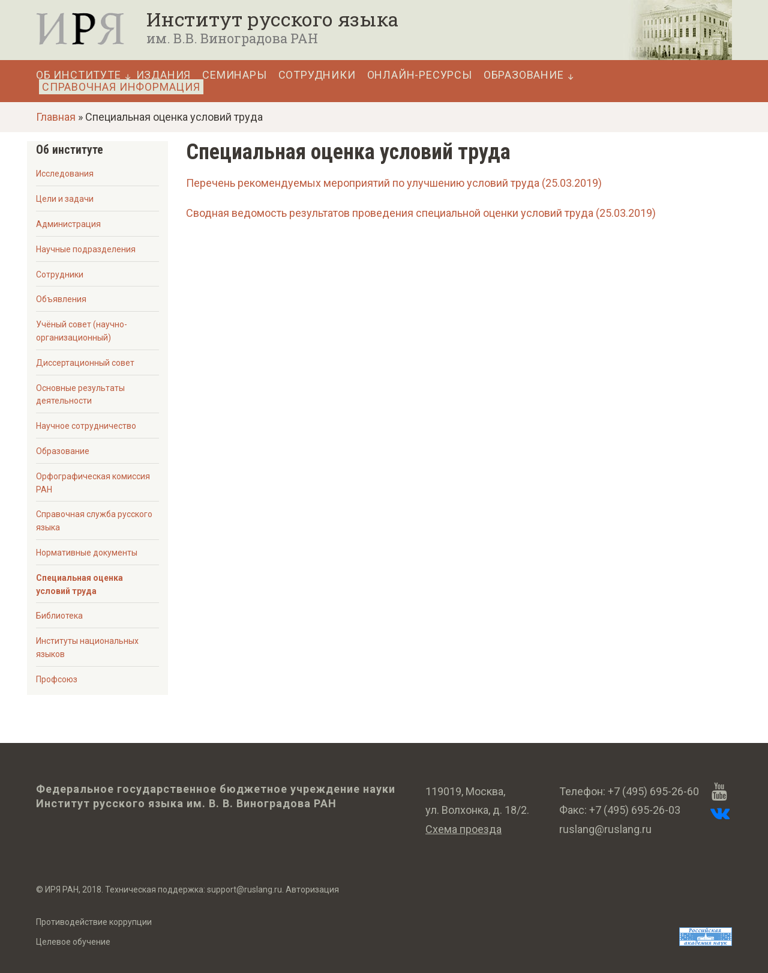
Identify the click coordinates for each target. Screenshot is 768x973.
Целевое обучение (73, 942)
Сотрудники (317, 75)
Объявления (61, 299)
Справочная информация (121, 86)
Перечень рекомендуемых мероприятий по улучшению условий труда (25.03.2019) (394, 183)
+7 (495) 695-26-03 (634, 810)
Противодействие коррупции (94, 922)
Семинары (234, 75)
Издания (163, 75)
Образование (524, 75)
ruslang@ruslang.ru (605, 829)
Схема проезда (463, 829)
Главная (56, 117)
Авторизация (312, 889)
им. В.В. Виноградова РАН (232, 38)
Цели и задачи (65, 199)
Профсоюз (56, 679)
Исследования (65, 173)
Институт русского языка (272, 19)
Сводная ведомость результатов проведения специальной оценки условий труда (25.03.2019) (421, 213)
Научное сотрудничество (86, 426)
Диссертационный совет (85, 363)
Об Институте (78, 75)
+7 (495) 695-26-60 (653, 791)
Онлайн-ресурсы (419, 75)
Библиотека (59, 615)
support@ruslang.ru (244, 889)
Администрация (68, 224)
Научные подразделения (86, 249)
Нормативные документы (86, 552)
